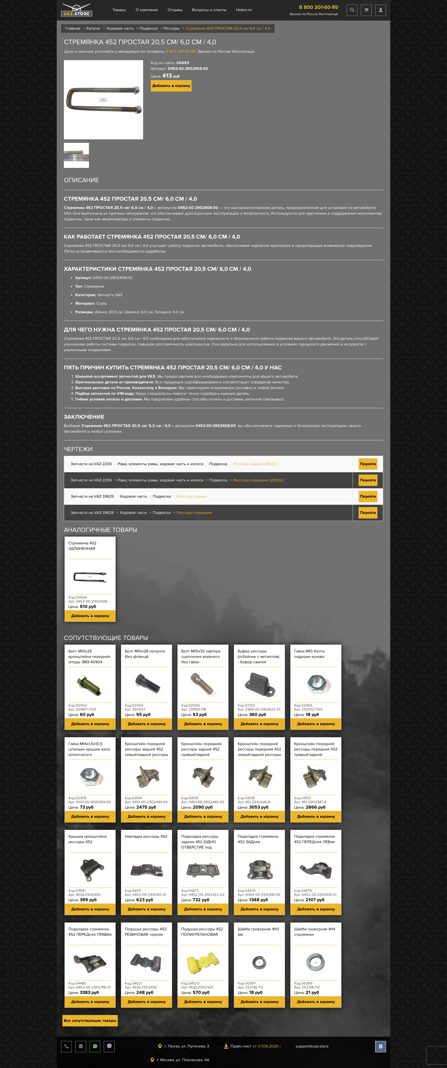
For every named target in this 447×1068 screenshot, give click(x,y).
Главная (72, 28)
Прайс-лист (252, 1046)
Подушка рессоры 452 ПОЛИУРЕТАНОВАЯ (202, 932)
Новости (244, 9)
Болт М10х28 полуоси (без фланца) (145, 654)
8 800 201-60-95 (318, 7)
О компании (147, 9)
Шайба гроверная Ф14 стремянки (314, 932)
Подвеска (149, 28)
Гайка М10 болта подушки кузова (309, 654)
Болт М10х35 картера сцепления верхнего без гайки (200, 656)
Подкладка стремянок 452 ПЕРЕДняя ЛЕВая (314, 839)
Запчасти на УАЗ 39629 (92, 496)
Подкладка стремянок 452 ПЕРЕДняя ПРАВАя (90, 932)
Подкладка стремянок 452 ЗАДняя (258, 839)
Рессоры (172, 28)
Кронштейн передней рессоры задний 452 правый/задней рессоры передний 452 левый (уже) (203, 754)
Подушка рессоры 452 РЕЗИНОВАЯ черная (145, 932)
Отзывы (175, 9)
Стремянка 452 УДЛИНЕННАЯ (82, 546)
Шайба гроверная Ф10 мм (258, 932)
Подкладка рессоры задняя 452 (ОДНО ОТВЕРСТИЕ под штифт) (199, 844)
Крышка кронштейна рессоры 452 (87, 839)
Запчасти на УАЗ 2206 (91, 463)
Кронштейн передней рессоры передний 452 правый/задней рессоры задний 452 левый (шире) (316, 754)
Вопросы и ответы (209, 9)
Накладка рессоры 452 (146, 836)
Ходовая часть (120, 28)
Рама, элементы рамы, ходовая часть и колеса (160, 463)
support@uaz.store (312, 1046)
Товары (119, 9)
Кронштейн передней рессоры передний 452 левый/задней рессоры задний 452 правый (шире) (259, 754)
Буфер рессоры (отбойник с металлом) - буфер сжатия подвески (258, 659)
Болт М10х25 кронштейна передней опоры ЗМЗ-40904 (89, 656)
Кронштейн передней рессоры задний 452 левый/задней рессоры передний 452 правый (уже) (146, 754)
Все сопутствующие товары (90, 1020)
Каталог (93, 28)
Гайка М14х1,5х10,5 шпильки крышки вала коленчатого (89, 749)
